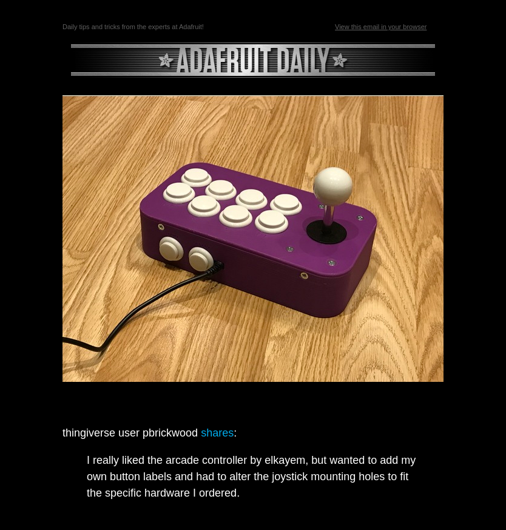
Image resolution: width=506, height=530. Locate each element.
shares (217, 433)
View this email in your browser (381, 26)
